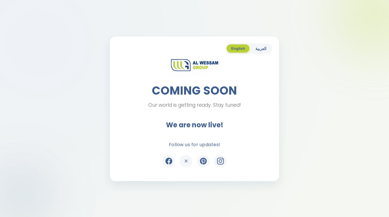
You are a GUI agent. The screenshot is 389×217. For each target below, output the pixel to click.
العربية (260, 49)
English (238, 49)
